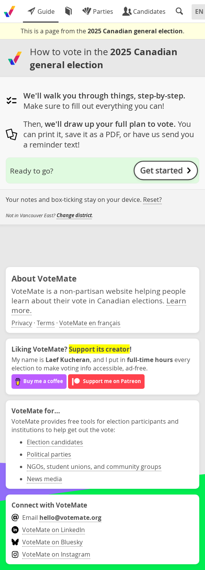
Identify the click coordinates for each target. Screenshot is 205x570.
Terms (46, 323)
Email (56, 517)
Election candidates (55, 442)
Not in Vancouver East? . (49, 215)
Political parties (49, 454)
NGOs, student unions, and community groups (94, 466)
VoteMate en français (89, 323)
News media (44, 479)
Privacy (21, 323)
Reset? (152, 199)
